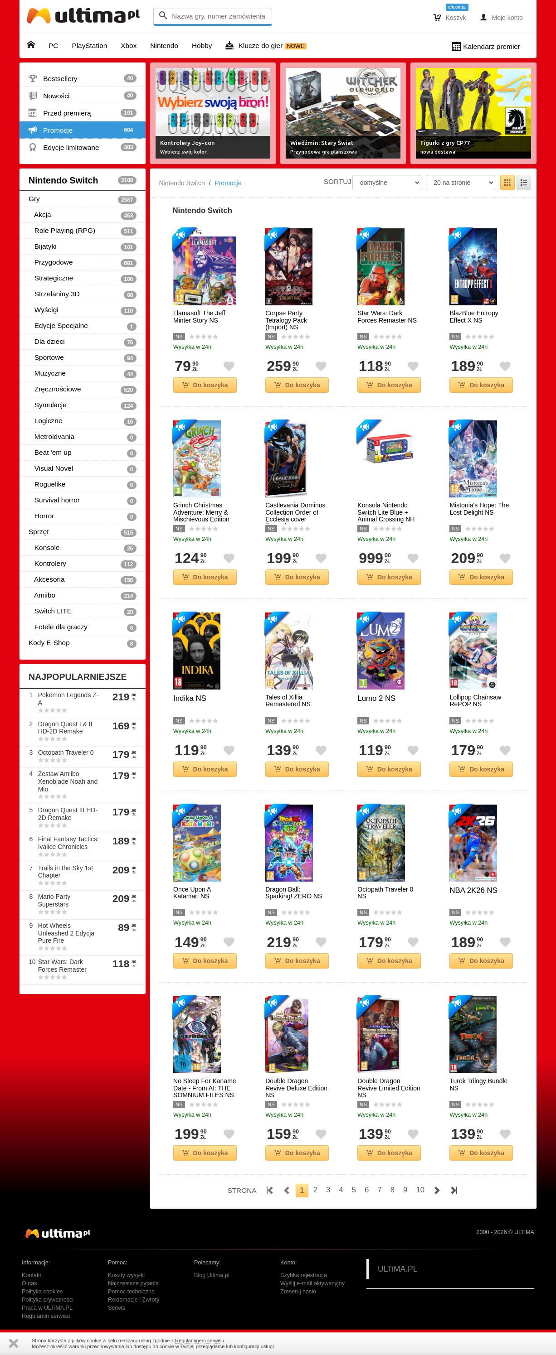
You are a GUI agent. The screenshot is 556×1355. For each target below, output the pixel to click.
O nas (29, 1283)
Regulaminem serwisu (199, 1340)
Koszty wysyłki (126, 1275)
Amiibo (83, 595)
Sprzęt (83, 532)
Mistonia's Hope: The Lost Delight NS (479, 509)
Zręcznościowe (83, 389)
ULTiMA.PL (398, 1268)
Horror (83, 516)
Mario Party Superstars (54, 900)
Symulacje (83, 405)
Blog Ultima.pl (211, 1275)
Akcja (83, 215)
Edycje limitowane (83, 147)
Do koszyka (205, 385)
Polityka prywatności (47, 1300)
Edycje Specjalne (83, 326)
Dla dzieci (83, 342)
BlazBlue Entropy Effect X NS (473, 316)
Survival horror (83, 500)
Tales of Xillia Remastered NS (288, 701)
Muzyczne (83, 373)
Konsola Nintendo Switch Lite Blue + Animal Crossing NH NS (386, 516)
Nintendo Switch (83, 180)
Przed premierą (83, 113)
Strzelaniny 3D (83, 294)
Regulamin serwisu (46, 1316)
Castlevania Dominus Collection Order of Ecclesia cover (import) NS (295, 516)
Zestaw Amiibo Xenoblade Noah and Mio (68, 781)
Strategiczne (83, 278)
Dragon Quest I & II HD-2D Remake (65, 727)
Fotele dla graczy (83, 627)
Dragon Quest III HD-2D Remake (68, 813)
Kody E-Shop (83, 643)
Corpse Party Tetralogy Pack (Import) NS (286, 320)
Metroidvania (83, 437)
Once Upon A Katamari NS (192, 893)
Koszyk (450, 17)
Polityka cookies (42, 1291)
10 (420, 1190)
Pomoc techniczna (131, 1291)
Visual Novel (83, 468)
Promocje (83, 130)
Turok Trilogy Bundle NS (478, 1084)
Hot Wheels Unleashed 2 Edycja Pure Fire (66, 933)
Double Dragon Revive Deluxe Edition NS (296, 1088)
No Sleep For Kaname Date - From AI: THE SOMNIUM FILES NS (204, 1088)
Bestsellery (83, 78)
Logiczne (83, 421)
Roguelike (83, 484)
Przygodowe (83, 262)
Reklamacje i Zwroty (133, 1300)
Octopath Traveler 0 (66, 752)
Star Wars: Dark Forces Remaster (62, 965)
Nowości (83, 96)
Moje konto (501, 17)
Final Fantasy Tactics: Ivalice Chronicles (68, 842)
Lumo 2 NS (376, 698)
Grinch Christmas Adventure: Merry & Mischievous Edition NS (201, 516)
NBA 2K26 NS (473, 890)
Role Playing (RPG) (83, 231)
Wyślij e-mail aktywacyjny (312, 1283)
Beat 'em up (83, 453)
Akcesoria (83, 579)
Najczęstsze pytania (133, 1283)
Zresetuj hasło (298, 1291)
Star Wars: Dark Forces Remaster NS (387, 316)
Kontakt (31, 1275)
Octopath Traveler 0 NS (385, 893)
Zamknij (13, 1343)
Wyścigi (83, 310)
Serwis (116, 1308)
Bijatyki (83, 246)
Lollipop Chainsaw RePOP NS (475, 701)
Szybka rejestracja (303, 1275)
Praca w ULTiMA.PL (47, 1308)
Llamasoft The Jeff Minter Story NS (199, 316)
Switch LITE (83, 611)
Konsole (83, 548)
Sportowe (83, 357)
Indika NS (189, 698)
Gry (83, 199)
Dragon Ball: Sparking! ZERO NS (293, 893)
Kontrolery (83, 564)
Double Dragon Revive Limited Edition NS (388, 1088)
